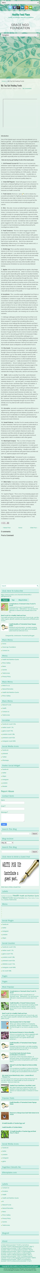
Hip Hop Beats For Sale (29, 1270)
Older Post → (34, 527)
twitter (4, 773)
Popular (5, 600)
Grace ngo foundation (9, 647)
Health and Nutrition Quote (29, 896)
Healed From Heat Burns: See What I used (22, 1085)
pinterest (5, 753)
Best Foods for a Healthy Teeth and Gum (13, 615)
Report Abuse (7, 791)
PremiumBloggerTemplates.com (13, 1270)
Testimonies (6, 673)
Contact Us (5, 650)
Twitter (4, 757)
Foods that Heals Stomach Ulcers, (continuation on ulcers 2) (20, 1054)
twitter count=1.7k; (8, 727)
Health (4, 708)
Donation (10, 896)
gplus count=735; (7, 731)
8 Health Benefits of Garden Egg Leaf (13, 1123)
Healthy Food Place (21, 14)
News (4, 666)
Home (3, 81)
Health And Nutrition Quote (10, 659)
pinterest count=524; (8, 737)
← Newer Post (6, 527)
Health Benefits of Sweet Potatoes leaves (22, 1003)
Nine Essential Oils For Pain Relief (20, 1022)
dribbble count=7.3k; (8, 964)
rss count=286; (6, 971)
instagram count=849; (9, 741)
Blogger (31, 635)
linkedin (4, 786)
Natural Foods (6, 705)
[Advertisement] (20, 58)
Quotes (4, 670)
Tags (13, 600)
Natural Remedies (7, 689)
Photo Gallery (6, 663)
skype (4, 776)
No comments (27, 88)
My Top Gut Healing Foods (11, 85)
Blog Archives (23, 600)
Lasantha (33, 1268)
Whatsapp (5, 760)
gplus (4, 1161)
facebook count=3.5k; (9, 724)
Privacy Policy (6, 676)
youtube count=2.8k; (8, 734)
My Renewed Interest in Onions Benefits (22, 1032)
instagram (5, 779)
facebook (5, 750)
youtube (4, 783)
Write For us (6, 685)
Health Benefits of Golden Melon (12, 1127)
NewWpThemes (14, 1268)
